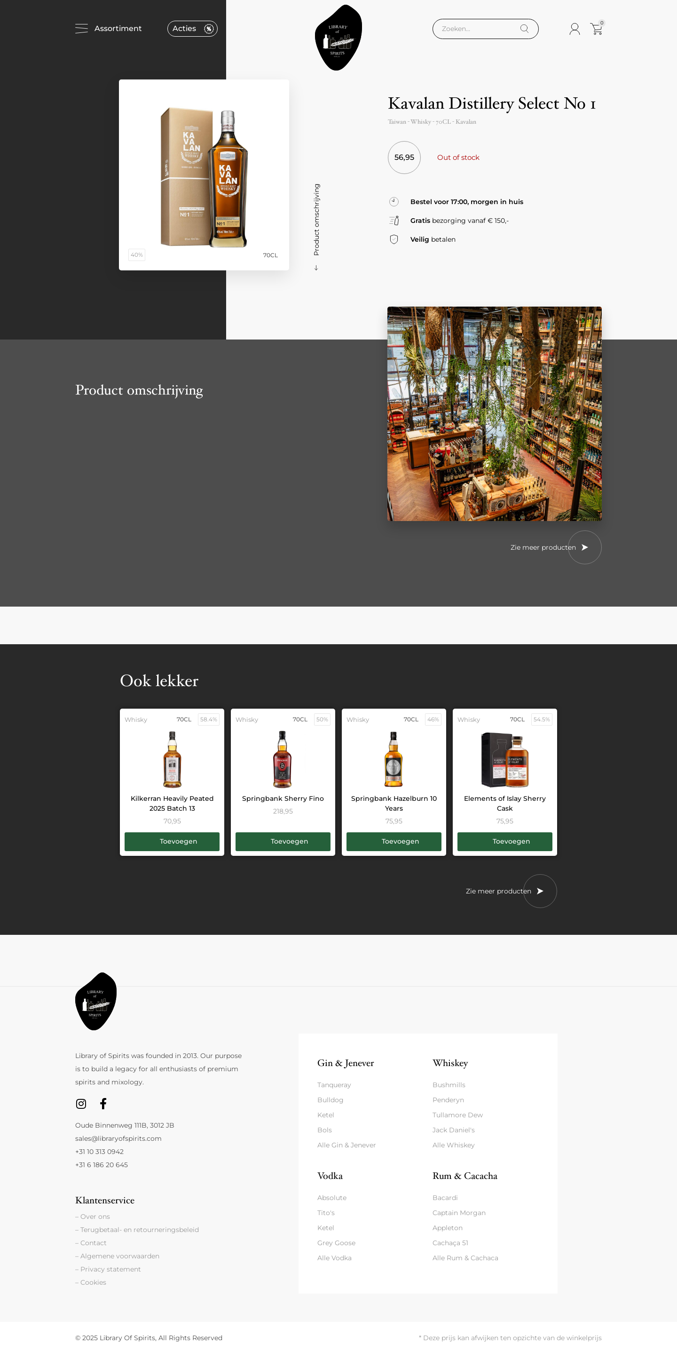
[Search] (524, 29)
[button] (172, 841)
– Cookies (90, 1282)
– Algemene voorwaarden (117, 1256)
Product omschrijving (316, 219)
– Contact (91, 1243)
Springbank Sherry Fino (283, 798)
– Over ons (92, 1216)
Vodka (330, 1176)
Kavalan (466, 122)
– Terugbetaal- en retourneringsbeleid (137, 1229)
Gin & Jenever (345, 1063)
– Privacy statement (108, 1269)
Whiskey (450, 1063)
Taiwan (397, 122)
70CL (443, 122)
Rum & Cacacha (465, 1176)
